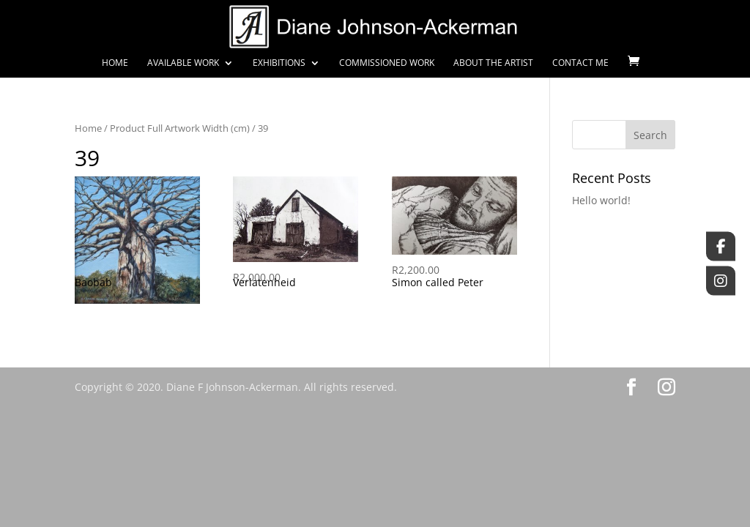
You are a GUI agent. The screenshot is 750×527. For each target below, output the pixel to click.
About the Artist (493, 63)
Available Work (183, 63)
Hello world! (601, 200)
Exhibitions (279, 63)
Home (115, 63)
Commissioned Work (386, 63)
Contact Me (580, 63)
